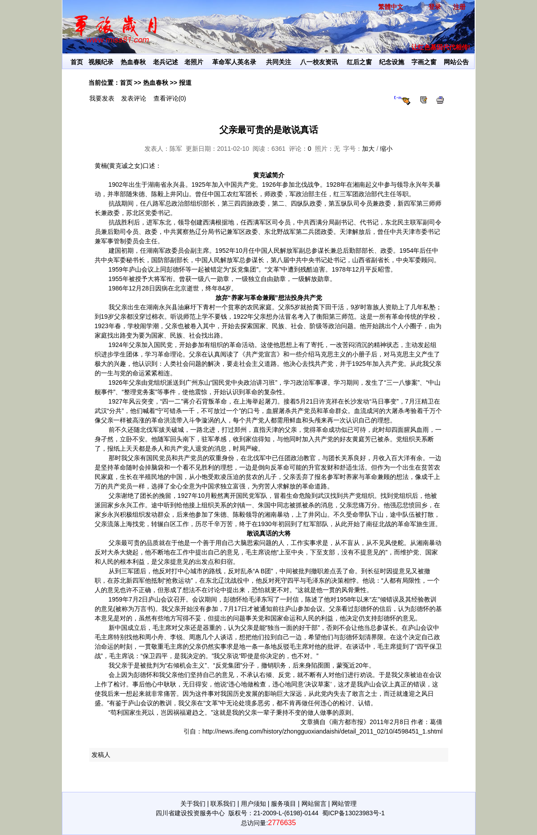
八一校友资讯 (319, 62)
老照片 (193, 62)
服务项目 (283, 803)
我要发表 (101, 98)
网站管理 (344, 803)
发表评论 (133, 98)
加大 (368, 148)
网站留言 (314, 803)
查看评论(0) (169, 98)
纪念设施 (391, 62)
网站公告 (456, 62)
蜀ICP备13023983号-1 (353, 813)
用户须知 (253, 803)
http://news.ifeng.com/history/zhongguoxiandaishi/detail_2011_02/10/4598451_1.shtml (322, 731)
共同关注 (278, 62)
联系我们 (223, 803)
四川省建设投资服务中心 (190, 813)
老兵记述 (165, 62)
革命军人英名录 (234, 62)
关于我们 (192, 803)
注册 (459, 6)
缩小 (386, 148)
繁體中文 (390, 6)
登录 (434, 6)
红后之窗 (359, 62)
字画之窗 (424, 62)
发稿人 (101, 754)
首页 (76, 62)
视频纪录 (101, 62)
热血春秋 (133, 62)
